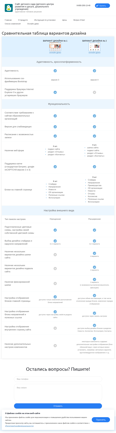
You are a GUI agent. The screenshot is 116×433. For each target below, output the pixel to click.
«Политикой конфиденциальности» (20, 426)
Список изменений (13, 24)
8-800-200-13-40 (81, 6)
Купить (101, 6)
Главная (8, 20)
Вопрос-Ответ (79, 20)
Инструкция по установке (45, 20)
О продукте (23, 20)
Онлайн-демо (33, 24)
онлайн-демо (55, 53)
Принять (101, 419)
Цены (64, 20)
